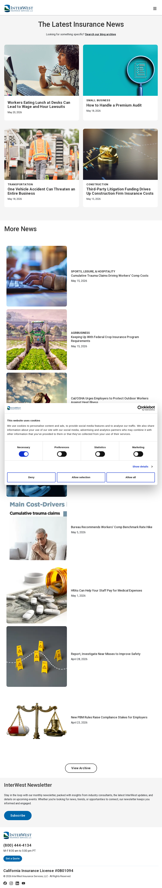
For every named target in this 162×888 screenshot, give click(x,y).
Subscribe (17, 815)
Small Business (98, 100)
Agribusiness (80, 332)
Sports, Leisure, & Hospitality (93, 271)
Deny (31, 477)
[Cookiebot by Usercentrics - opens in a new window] (140, 408)
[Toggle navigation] (155, 8)
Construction (97, 184)
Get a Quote (13, 858)
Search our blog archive (100, 34)
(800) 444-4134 (17, 845)
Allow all (130, 477)
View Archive (81, 768)
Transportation (20, 184)
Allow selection (81, 477)
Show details (140, 466)
